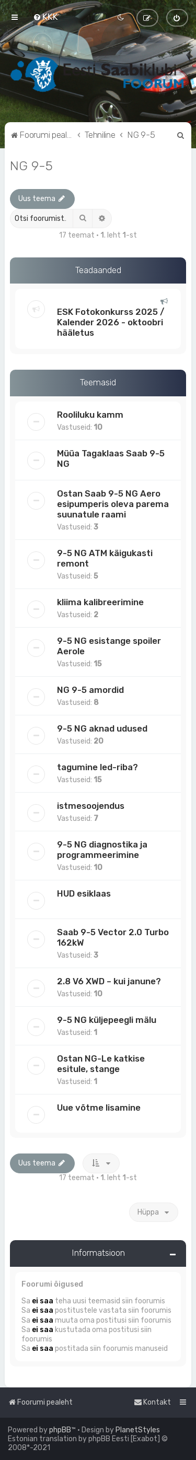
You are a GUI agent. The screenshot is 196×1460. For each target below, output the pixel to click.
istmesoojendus (90, 805)
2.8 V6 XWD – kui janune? (109, 981)
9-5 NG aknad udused (102, 728)
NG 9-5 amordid (90, 690)
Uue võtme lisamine (99, 1107)
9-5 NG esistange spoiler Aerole (109, 645)
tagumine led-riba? (97, 767)
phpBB (60, 1430)
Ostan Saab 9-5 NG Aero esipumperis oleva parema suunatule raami (113, 504)
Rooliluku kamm (90, 414)
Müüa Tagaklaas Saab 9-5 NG (111, 458)
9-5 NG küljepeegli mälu (106, 1020)
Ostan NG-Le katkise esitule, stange (101, 1063)
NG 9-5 (31, 165)
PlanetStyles (138, 1430)
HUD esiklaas (84, 893)
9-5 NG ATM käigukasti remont (105, 558)
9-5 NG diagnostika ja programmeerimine (102, 849)
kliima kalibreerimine (100, 602)
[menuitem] (45, 17)
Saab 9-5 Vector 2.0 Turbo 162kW (113, 937)
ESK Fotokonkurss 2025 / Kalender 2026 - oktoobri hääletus (111, 322)
